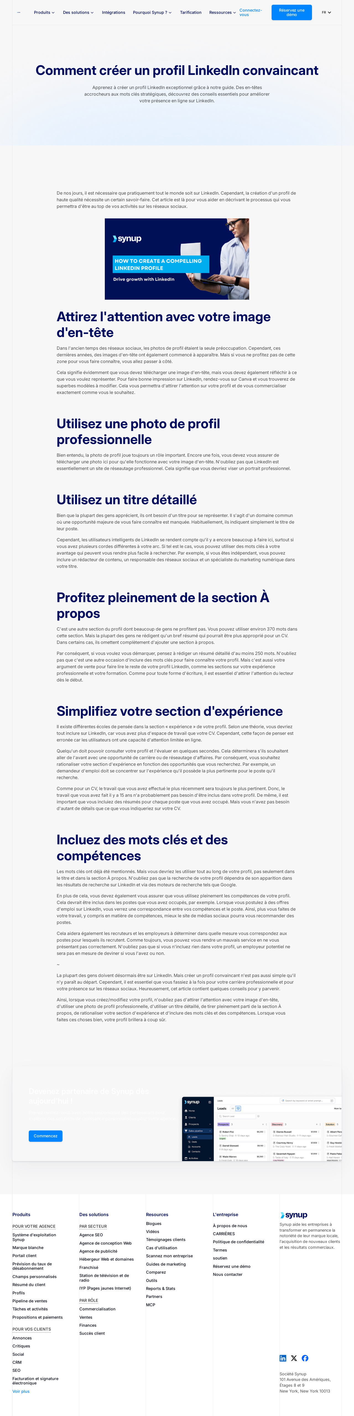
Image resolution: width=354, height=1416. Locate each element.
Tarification (191, 12)
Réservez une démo (291, 12)
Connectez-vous (251, 12)
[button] (44, 12)
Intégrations (113, 12)
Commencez (46, 1135)
